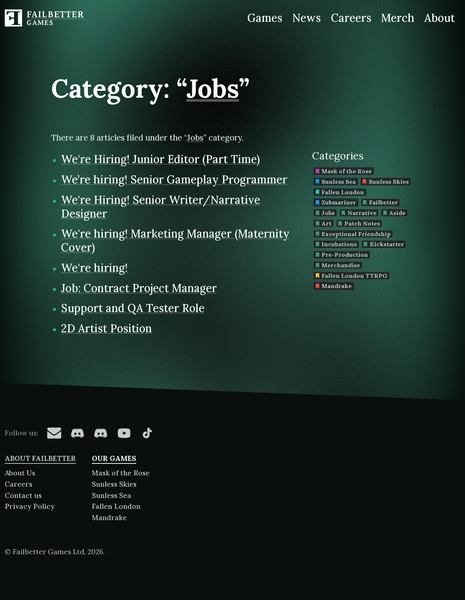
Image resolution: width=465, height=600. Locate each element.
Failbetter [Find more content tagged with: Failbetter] (380, 202)
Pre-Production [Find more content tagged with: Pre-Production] (342, 254)
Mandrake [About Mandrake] (109, 517)
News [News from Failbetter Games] (306, 18)
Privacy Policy (29, 506)
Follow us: (21, 433)
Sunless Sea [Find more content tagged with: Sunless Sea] (336, 181)
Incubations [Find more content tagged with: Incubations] (336, 244)
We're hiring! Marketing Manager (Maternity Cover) (175, 240)
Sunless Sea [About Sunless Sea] (111, 495)
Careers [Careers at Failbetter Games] (351, 18)
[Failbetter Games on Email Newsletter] (54, 433)
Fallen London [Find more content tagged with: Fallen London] (340, 192)
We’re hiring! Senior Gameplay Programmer (174, 179)
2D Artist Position (106, 328)
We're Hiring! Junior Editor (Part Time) (160, 159)
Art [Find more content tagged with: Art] (323, 223)
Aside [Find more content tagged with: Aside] (394, 212)
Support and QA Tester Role (133, 308)
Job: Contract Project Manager (139, 288)
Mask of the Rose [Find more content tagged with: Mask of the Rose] (344, 171)
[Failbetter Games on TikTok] (147, 433)
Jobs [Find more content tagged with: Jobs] (325, 212)
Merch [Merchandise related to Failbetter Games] (398, 18)
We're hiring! (94, 268)
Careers (18, 484)
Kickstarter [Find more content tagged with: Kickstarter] (384, 244)
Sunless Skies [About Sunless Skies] (114, 484)
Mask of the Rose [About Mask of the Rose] (121, 473)
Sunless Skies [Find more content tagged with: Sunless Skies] (385, 181)
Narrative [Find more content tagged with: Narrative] (358, 212)
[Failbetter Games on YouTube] (124, 433)
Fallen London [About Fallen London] (116, 506)
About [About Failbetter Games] (440, 18)
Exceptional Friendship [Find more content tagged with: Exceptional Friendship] (353, 234)
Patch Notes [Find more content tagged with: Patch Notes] (359, 223)
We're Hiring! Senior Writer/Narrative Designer (160, 206)
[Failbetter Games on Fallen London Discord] (77, 433)
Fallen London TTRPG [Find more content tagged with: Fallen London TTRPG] (351, 275)
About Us (20, 473)
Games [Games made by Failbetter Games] (265, 18)
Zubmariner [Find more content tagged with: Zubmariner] (336, 202)
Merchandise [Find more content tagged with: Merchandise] (338, 265)
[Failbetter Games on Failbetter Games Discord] (101, 433)
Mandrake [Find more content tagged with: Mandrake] (334, 285)
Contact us (23, 495)
